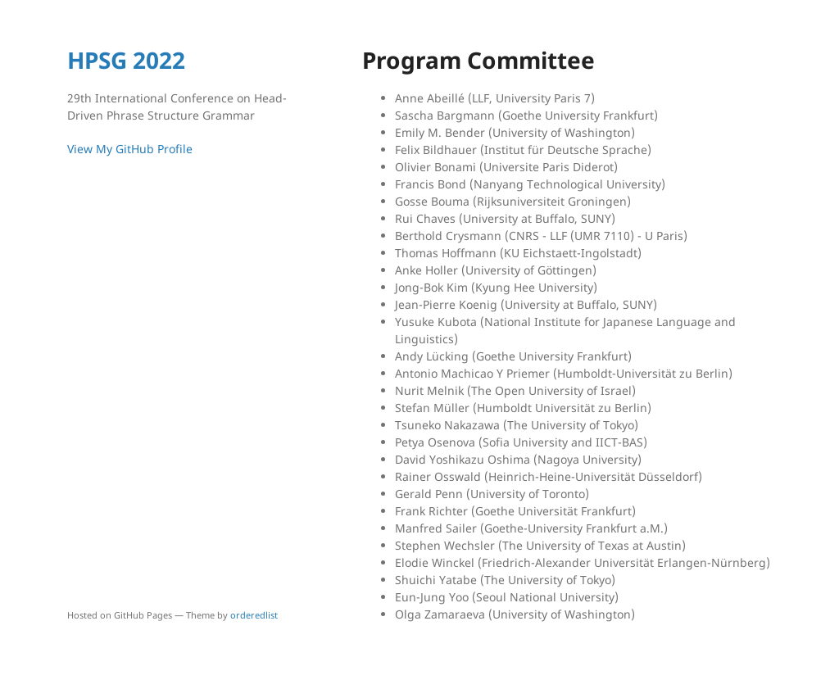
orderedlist (254, 615)
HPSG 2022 (126, 59)
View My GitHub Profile (130, 148)
